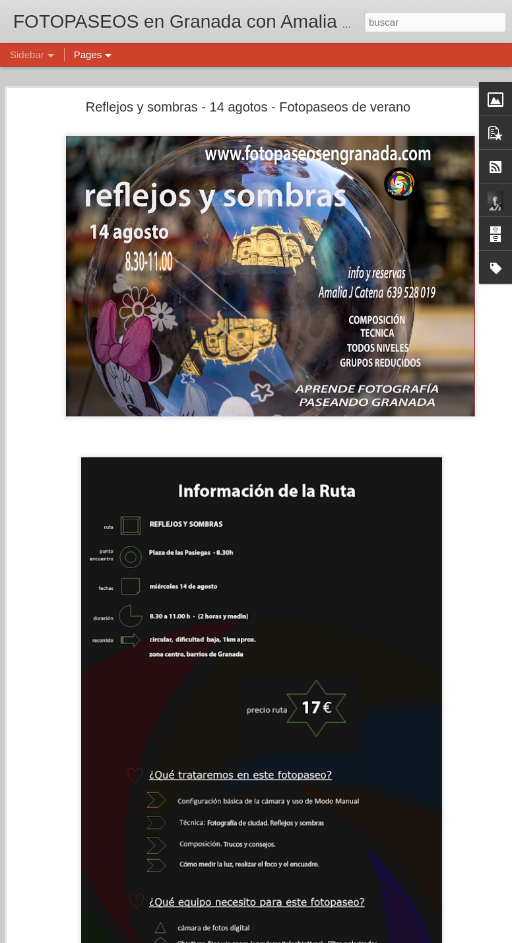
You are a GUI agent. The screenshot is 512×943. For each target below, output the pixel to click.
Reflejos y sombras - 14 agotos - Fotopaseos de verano (248, 102)
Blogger (307, 936)
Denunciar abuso (351, 936)
